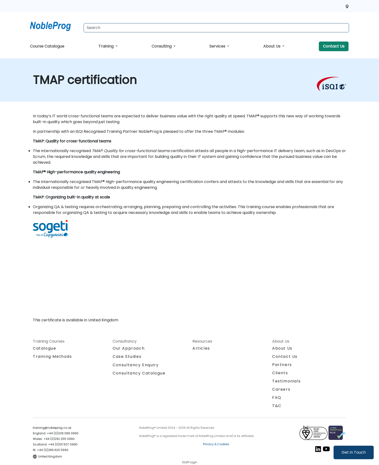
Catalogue (44, 348)
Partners (282, 364)
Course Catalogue (47, 46)
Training (106, 46)
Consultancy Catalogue (139, 373)
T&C (277, 406)
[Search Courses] (216, 27)
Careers (281, 389)
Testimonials (286, 381)
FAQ (276, 397)
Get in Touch (354, 452)
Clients (280, 373)
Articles (201, 348)
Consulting (162, 46)
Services (217, 46)
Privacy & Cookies (216, 444)
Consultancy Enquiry (136, 365)
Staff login (189, 462)
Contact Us (333, 46)
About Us (272, 46)
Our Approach (129, 348)
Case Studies (127, 356)
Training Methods (52, 356)
